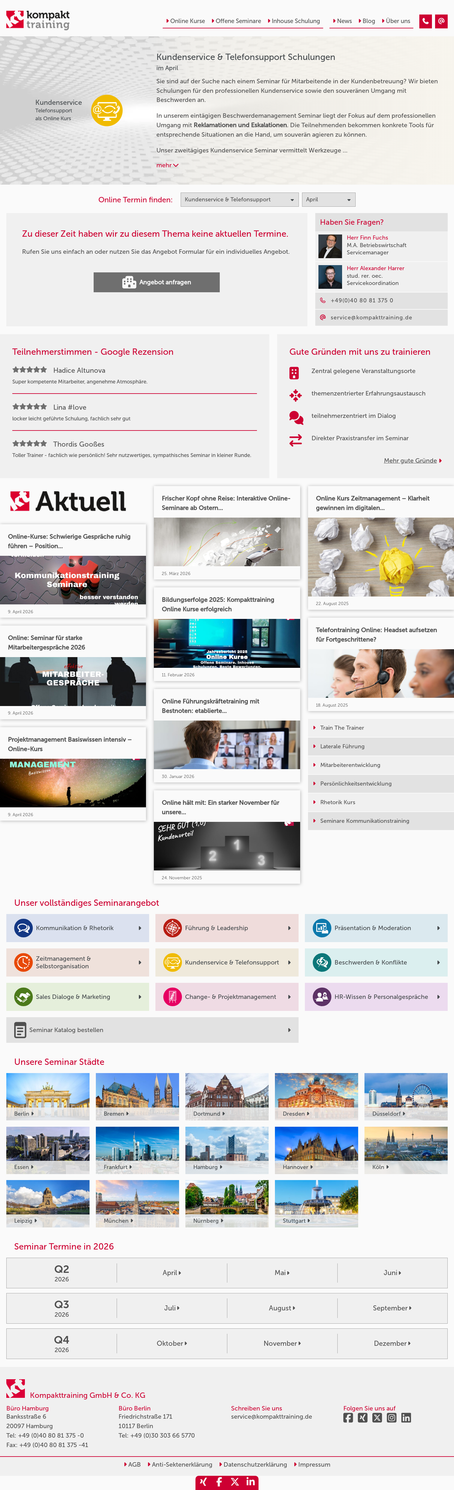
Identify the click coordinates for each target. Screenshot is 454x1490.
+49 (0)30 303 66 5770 (162, 1435)
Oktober (172, 1343)
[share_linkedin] (251, 1483)
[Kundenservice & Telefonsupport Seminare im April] (425, 21)
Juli (171, 1308)
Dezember (392, 1343)
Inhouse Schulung (293, 21)
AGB (132, 1464)
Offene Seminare (236, 21)
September (392, 1308)
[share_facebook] (219, 1483)
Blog (366, 21)
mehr (167, 165)
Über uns (395, 21)
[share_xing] (203, 1483)
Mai (282, 1273)
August (282, 1308)
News (342, 21)
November (282, 1343)
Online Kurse (185, 21)
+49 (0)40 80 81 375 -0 (51, 1435)
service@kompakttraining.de (271, 1416)
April (172, 1273)
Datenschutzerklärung (253, 1464)
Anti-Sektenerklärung (179, 1464)
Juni (392, 1273)
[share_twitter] (235, 1483)
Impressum (312, 1464)
